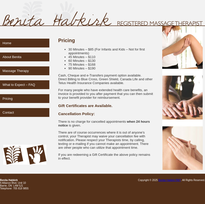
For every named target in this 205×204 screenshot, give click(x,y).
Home (7, 43)
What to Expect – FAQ (19, 85)
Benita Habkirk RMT (169, 180)
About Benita (12, 57)
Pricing (8, 98)
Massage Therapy (16, 71)
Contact (8, 112)
